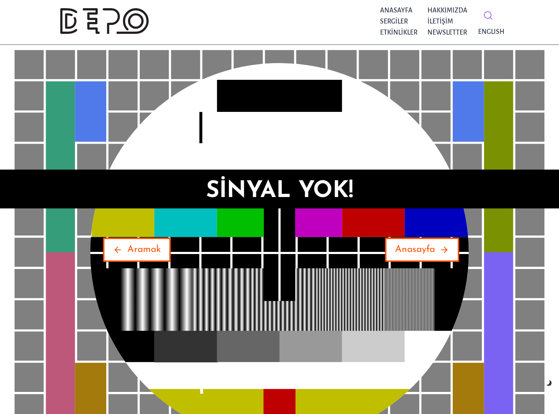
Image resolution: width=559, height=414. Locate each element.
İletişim (440, 21)
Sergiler (394, 21)
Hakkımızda (447, 10)
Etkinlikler (398, 32)
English (489, 31)
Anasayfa (396, 10)
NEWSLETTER (447, 32)
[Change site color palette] (549, 383)
